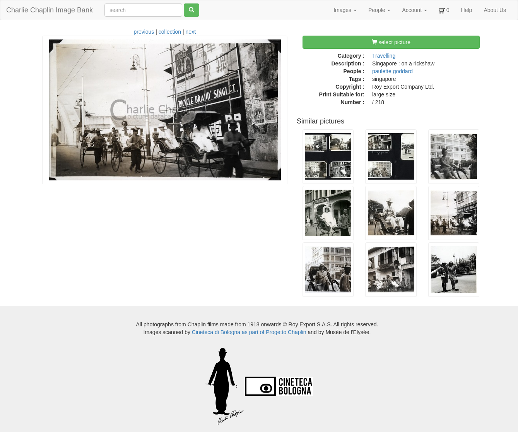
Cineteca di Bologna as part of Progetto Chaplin (249, 332)
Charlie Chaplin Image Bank (49, 10)
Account (414, 10)
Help (466, 10)
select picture (391, 42)
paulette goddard (392, 71)
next (191, 32)
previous (143, 32)
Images (345, 10)
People (379, 10)
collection (170, 32)
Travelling (383, 56)
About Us (495, 10)
